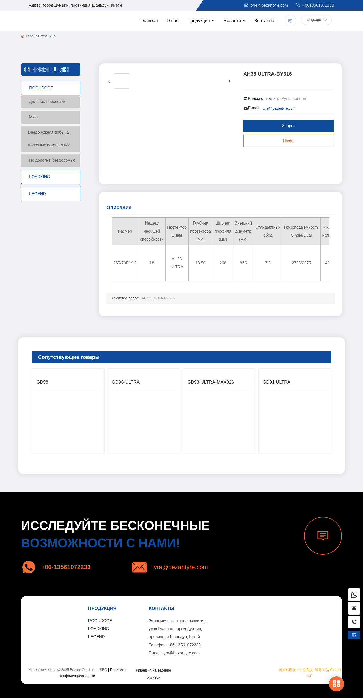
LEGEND (96, 637)
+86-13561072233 (184, 645)
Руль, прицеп (293, 98)
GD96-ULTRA (126, 382)
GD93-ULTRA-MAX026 (210, 382)
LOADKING (98, 629)
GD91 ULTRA (276, 382)
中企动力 (306, 670)
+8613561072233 (314, 5)
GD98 (42, 382)
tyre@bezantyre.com (266, 5)
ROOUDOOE (100, 621)
